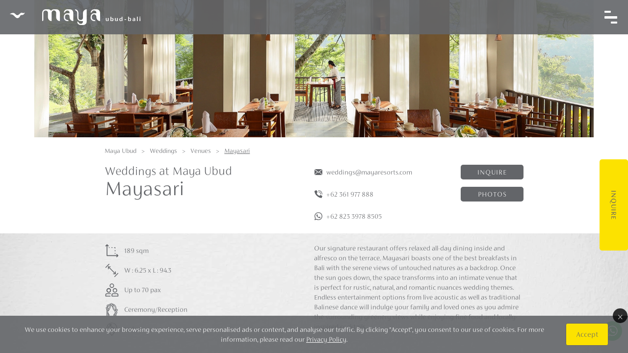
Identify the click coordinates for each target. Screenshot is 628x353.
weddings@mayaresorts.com (369, 172)
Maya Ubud (120, 150)
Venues (200, 150)
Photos (492, 194)
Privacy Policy (326, 339)
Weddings (163, 150)
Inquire (614, 205)
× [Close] (620, 315)
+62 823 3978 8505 (354, 216)
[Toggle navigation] (611, 17)
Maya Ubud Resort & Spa (75, 17)
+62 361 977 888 (349, 194)
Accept (587, 334)
